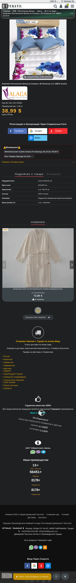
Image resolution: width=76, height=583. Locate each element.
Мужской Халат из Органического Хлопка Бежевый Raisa (38, 289)
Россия (6, 356)
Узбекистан (8, 362)
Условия (65, 514)
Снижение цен (52, 514)
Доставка (32, 517)
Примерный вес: (9, 106)
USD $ (54, 1)
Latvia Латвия (9, 382)
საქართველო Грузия (13, 374)
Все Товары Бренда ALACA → (19, 156)
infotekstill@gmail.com (48, 531)
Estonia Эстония (10, 385)
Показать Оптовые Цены (38, 162)
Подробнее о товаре (29, 174)
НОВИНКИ (38, 222)
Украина (7, 371)
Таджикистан (9, 365)
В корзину (38, 299)
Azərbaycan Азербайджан (14, 377)
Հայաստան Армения (13, 380)
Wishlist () (67, 1)
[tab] (38, 162)
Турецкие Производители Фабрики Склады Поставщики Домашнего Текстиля (37, 523)
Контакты (42, 517)
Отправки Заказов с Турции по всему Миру (38, 341)
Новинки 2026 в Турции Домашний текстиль (24, 514)
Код (3, 103)
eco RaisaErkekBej (38, 293)
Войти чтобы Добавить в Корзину (32, 576)
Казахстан (7, 359)
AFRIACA (7, 388)
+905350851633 (28, 531)
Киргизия (7, 368)
